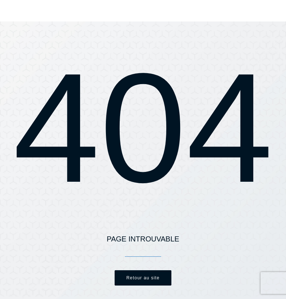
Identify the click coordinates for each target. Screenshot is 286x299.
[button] (269, 11)
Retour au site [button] (143, 277)
